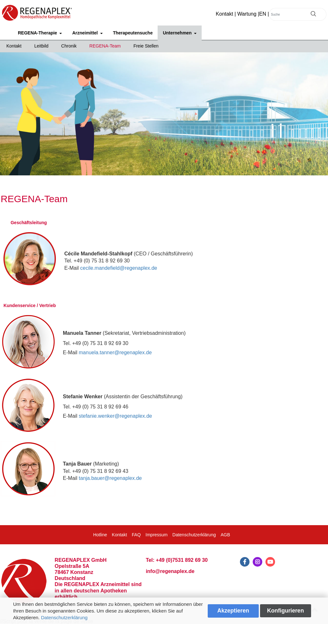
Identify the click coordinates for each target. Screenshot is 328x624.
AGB (225, 534)
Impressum (156, 534)
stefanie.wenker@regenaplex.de (115, 416)
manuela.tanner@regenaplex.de (115, 352)
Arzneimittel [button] (85, 32)
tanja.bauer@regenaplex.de (110, 478)
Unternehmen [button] (178, 32)
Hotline (100, 534)
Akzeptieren (233, 610)
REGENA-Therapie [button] (38, 32)
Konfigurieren (285, 610)
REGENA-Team (105, 45)
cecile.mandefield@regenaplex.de (118, 268)
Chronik (69, 45)
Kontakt (224, 14)
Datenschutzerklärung (64, 617)
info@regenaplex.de (170, 571)
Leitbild (41, 45)
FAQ (136, 534)
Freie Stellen (146, 45)
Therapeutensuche (133, 32)
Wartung (247, 14)
